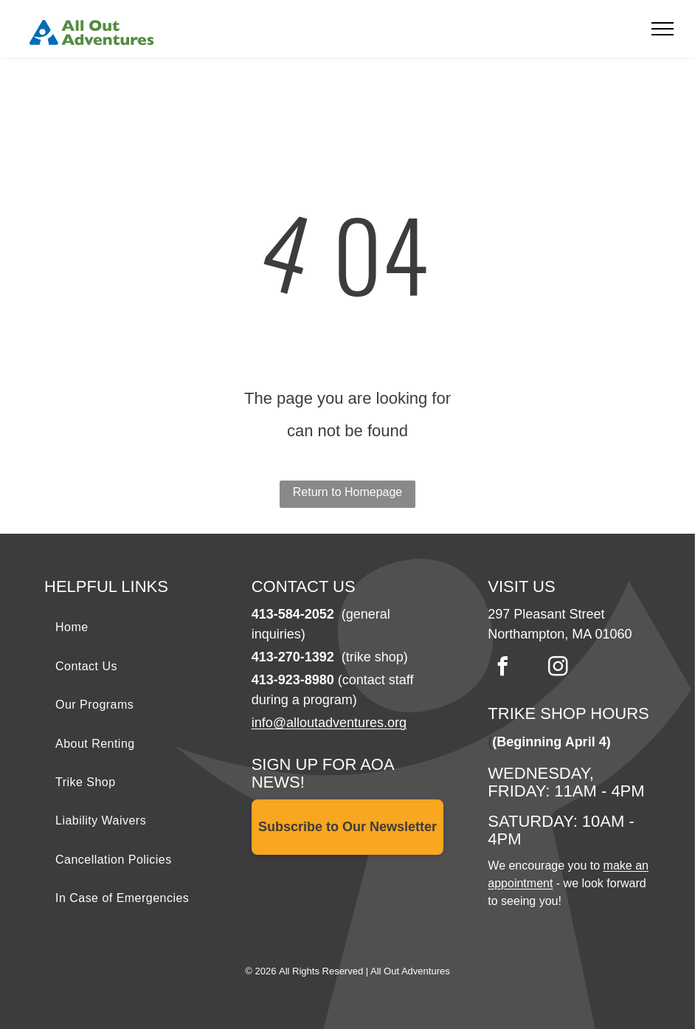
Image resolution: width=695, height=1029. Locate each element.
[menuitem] (140, 627)
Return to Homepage (348, 492)
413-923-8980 (293, 679)
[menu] (662, 29)
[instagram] (558, 668)
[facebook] (502, 668)
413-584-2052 (293, 614)
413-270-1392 (293, 657)
